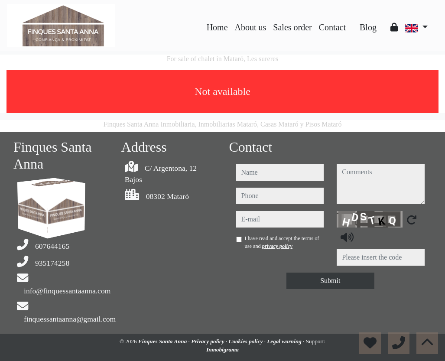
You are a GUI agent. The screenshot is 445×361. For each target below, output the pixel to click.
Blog (368, 27)
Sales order (292, 27)
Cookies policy (246, 341)
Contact (332, 27)
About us (250, 27)
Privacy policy (208, 341)
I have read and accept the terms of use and (282, 242)
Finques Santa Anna (163, 341)
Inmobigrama (222, 349)
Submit (330, 280)
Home (217, 27)
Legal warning (285, 341)
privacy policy (277, 246)
